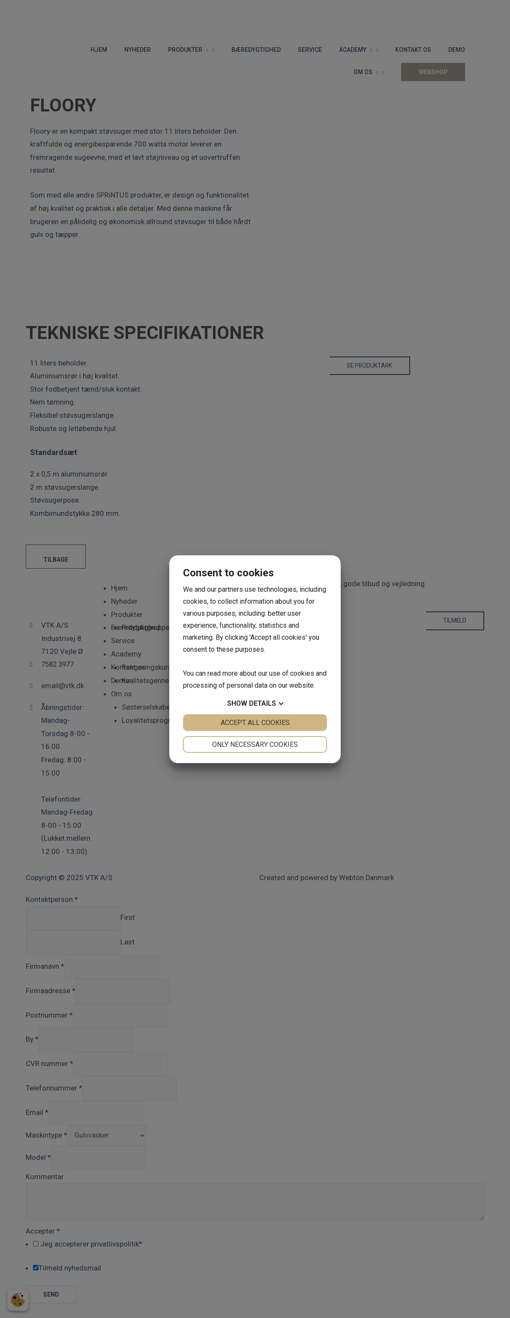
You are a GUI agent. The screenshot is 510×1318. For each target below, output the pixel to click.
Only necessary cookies (255, 744)
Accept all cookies (255, 723)
